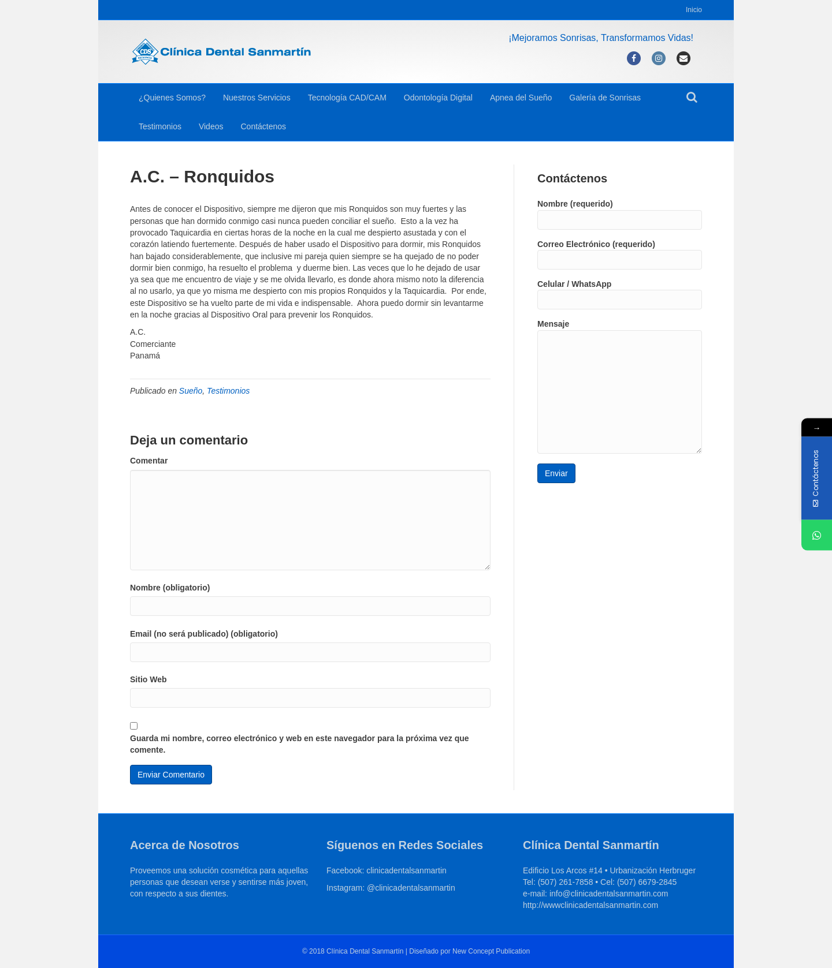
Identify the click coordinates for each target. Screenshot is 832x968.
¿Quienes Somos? (172, 97)
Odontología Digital (438, 97)
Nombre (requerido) (619, 214)
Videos (211, 126)
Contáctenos (263, 126)
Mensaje (619, 386)
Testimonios (160, 126)
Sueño (190, 390)
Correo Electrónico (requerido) (619, 255)
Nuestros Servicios (257, 97)
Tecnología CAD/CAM (347, 97)
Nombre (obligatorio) (170, 587)
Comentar (149, 460)
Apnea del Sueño (521, 97)
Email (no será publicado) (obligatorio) (204, 633)
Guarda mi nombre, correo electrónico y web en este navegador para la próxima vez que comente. (299, 744)
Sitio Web (148, 679)
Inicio (694, 10)
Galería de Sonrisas (605, 97)
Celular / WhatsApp (619, 294)
